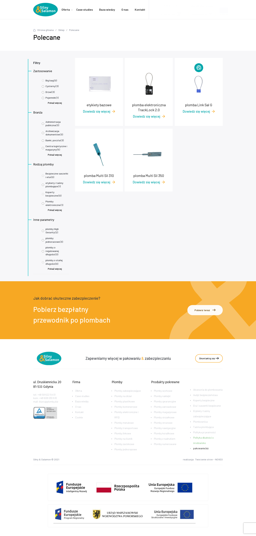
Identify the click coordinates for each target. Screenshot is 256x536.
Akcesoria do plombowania (208, 394)
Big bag (51, 80)
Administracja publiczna (53, 123)
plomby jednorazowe (54, 240)
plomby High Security (52, 230)
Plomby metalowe (124, 428)
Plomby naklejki (162, 401)
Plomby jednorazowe (125, 454)
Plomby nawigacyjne (165, 433)
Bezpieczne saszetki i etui (57, 175)
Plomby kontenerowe (125, 412)
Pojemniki (52, 97)
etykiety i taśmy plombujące (54, 184)
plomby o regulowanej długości (52, 251)
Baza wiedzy (107, 9)
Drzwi (50, 91)
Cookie (79, 422)
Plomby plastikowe (124, 406)
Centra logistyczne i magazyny (56, 148)
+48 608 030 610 (48, 403)
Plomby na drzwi (123, 401)
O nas (124, 9)
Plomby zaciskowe (124, 449)
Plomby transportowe (126, 433)
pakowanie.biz (201, 453)
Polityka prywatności (204, 437)
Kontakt (140, 9)
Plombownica (200, 426)
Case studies (84, 9)
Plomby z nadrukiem (164, 444)
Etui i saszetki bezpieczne (207, 410)
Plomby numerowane (165, 449)
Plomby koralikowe (164, 438)
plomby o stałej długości (54, 262)
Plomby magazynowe (165, 417)
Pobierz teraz (205, 310)
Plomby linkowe (122, 438)
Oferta (66, 9)
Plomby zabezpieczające (127, 396)
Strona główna (45, 29)
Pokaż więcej (55, 102)
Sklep (61, 29)
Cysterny (52, 86)
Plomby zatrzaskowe (165, 412)
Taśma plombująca (203, 432)
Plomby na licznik (123, 444)
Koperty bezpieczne (53, 194)
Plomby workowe (163, 396)
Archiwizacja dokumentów (54, 133)
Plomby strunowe (163, 428)
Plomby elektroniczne (54, 203)
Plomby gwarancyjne (165, 406)
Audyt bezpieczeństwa (205, 400)
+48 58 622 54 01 (46, 399)
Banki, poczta (55, 140)
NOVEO (219, 459)
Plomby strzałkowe (164, 422)
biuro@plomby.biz (202, 4)
